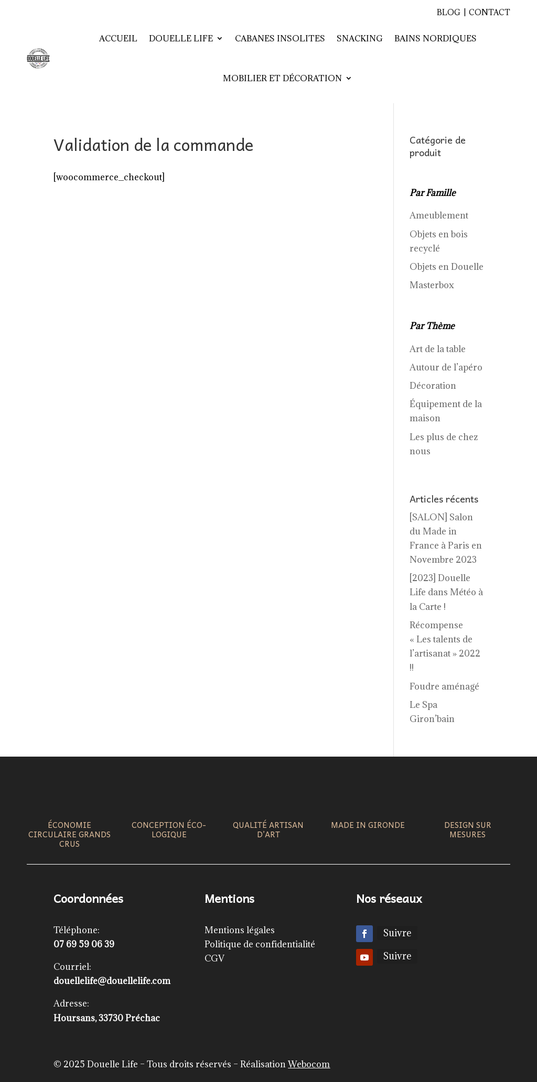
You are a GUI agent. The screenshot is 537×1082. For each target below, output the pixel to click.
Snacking (360, 38)
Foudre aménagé (444, 686)
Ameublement (439, 215)
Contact (489, 12)
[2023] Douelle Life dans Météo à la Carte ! (446, 592)
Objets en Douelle (447, 266)
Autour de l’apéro (446, 367)
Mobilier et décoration (282, 78)
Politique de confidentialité (260, 944)
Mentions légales (240, 930)
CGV (214, 958)
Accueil (118, 38)
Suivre (397, 933)
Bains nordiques (435, 38)
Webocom (309, 1064)
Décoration (433, 385)
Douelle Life (181, 38)
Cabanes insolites (280, 38)
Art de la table (438, 349)
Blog (448, 12)
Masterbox (432, 285)
